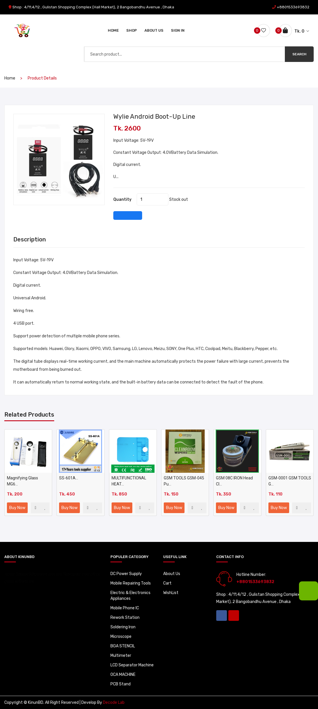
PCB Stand (120, 684)
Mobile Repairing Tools (130, 583)
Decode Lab (114, 702)
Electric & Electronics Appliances (130, 595)
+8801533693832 (293, 7)
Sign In (178, 30)
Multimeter (120, 655)
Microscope (120, 636)
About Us (153, 30)
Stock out (178, 199)
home (9, 78)
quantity (122, 199)
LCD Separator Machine (132, 665)
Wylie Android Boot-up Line (154, 116)
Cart (167, 583)
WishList (170, 592)
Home (113, 30)
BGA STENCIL (122, 646)
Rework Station (125, 617)
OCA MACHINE (123, 674)
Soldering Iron (123, 627)
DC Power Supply (126, 573)
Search (299, 54)
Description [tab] (29, 239)
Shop (131, 30)
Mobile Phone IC (124, 608)
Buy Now (17, 507)
